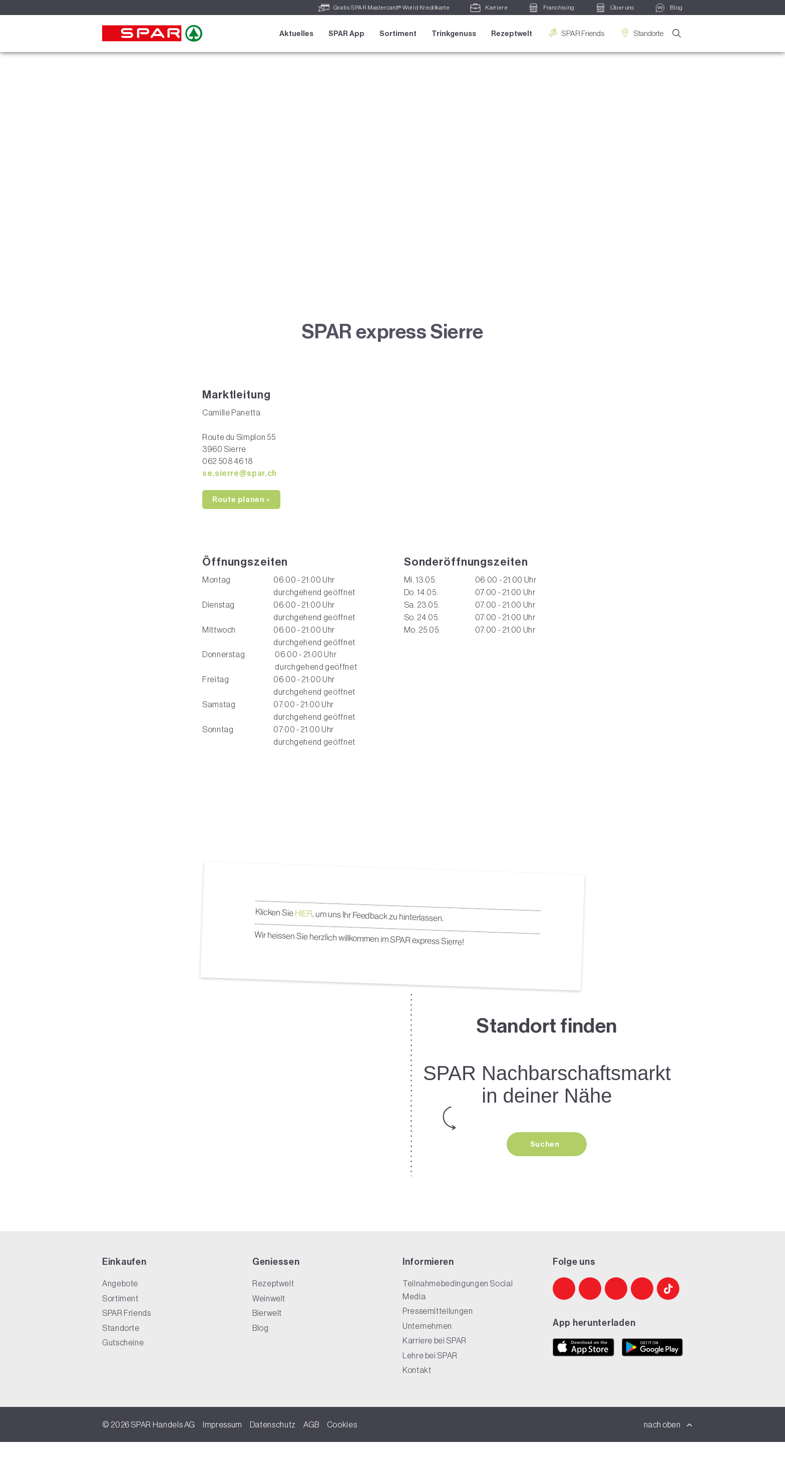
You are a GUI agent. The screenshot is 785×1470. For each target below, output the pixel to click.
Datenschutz (273, 1452)
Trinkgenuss (453, 33)
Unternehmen (427, 1353)
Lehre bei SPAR (430, 1383)
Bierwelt (267, 1341)
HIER (303, 940)
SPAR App (345, 33)
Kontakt (417, 1398)
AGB (311, 1452)
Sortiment (397, 33)
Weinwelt (268, 1326)
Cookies (342, 1452)
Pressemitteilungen (438, 1339)
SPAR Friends (574, 33)
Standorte (640, 33)
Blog (260, 1355)
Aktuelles (295, 33)
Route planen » (241, 527)
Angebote (120, 1311)
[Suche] (676, 34)
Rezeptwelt (510, 33)
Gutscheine (123, 1370)
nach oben (668, 1452)
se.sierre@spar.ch (239, 500)
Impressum (222, 1452)
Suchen (545, 1171)
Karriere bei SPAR (435, 1368)
